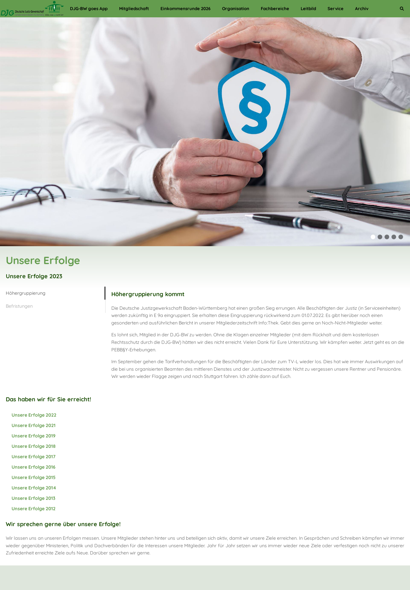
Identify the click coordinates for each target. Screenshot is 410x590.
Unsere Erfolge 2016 (34, 467)
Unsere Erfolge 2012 (34, 508)
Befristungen (19, 306)
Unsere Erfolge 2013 (33, 498)
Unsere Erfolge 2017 (34, 456)
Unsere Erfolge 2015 (34, 477)
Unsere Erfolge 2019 (34, 436)
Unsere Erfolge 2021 (34, 425)
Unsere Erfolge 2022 (34, 415)
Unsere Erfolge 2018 (34, 446)
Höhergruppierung (25, 293)
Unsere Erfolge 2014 (34, 488)
